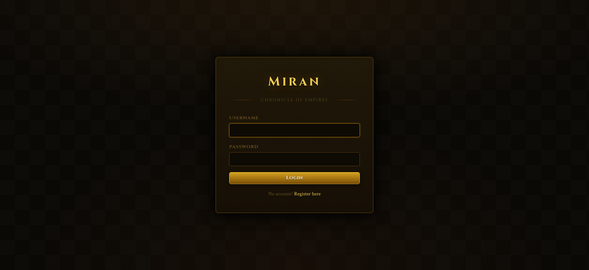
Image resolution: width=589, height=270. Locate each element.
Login (294, 178)
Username (244, 118)
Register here (307, 193)
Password (243, 147)
